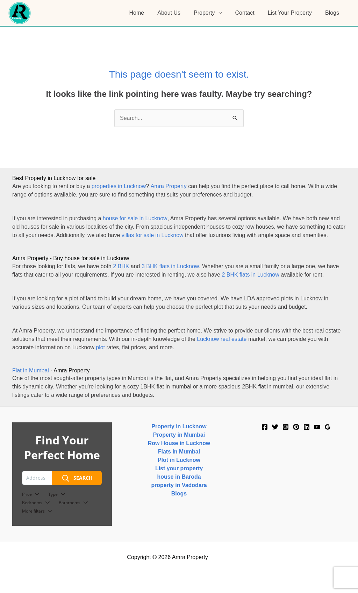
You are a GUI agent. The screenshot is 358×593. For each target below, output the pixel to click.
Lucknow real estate (221, 339)
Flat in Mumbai (30, 370)
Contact (250, 13)
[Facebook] (265, 427)
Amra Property (168, 186)
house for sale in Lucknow (135, 218)
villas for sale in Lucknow (153, 235)
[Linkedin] (306, 427)
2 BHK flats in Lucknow (250, 275)
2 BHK (121, 266)
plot (100, 347)
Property (211, 13)
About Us (178, 13)
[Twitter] (275, 427)
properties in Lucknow (119, 186)
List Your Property (293, 13)
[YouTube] (317, 427)
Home (148, 13)
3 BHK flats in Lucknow (170, 266)
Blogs (333, 13)
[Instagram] (285, 427)
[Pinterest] (296, 427)
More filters (37, 511)
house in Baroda (179, 477)
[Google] (327, 427)
